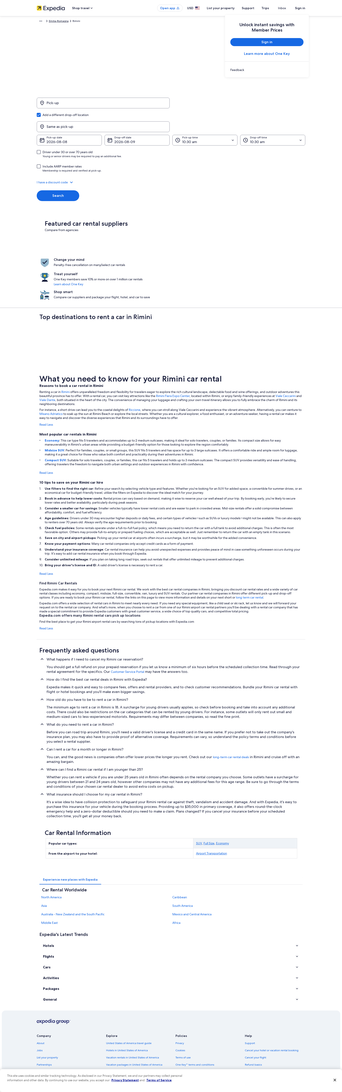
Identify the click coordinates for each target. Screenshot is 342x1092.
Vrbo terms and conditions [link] (191, 1032)
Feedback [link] (43, 1061)
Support (256, 8)
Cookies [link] (180, 1011)
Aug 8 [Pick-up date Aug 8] (51, 120)
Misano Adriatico (51, 374)
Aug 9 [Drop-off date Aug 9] (119, 120)
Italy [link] (75, 22)
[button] (171, 160)
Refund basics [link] (253, 1025)
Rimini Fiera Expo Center (173, 356)
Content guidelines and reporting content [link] (200, 1054)
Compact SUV (55, 421)
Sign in (300, 8)
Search (58, 174)
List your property (229, 8)
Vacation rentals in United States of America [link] (132, 1018)
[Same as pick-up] (238, 105)
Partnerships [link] (44, 1025)
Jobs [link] (40, 1011)
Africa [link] (176, 883)
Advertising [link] (44, 1046)
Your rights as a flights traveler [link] (263, 1046)
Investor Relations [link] (47, 1039)
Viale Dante (47, 360)
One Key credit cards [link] (119, 1061)
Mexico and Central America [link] (192, 875)
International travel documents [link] (263, 1039)
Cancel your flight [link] (255, 1018)
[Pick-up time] (204, 118)
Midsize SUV (54, 411)
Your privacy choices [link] (187, 1046)
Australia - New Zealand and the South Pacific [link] (73, 875)
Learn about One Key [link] (161, 259)
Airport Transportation (211, 814)
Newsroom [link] (43, 1032)
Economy (52, 401)
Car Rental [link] (63, 22)
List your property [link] (47, 1018)
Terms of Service (159, 1080)
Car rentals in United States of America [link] (129, 1039)
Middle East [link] (49, 883)
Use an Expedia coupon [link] (259, 1032)
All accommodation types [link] (121, 1046)
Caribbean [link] (179, 858)
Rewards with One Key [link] (120, 1054)
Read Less (46, 385)
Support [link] (250, 1003)
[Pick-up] (103, 105)
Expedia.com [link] (45, 22)
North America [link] (51, 858)
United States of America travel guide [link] (129, 1003)
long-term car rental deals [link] (231, 718)
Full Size (208, 804)
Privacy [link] (179, 1003)
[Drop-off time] (272, 118)
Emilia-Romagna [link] (92, 22)
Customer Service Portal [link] (127, 632)
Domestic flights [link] (116, 1032)
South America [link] (182, 866)
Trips (273, 8)
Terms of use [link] (183, 1018)
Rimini (65, 352)
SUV (199, 804)
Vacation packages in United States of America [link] (134, 1025)
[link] (267, 70)
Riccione (134, 370)
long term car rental (249, 558)
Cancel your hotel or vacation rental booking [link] (271, 1011)
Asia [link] (44, 866)
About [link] (40, 1003)
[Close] (335, 1080)
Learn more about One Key (267, 53)
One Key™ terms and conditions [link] (194, 1025)
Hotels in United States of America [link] (127, 1011)
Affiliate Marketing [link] (48, 1054)
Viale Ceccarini (286, 356)
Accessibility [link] (182, 1039)
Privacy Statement (125, 1080)
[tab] (70, 840)
